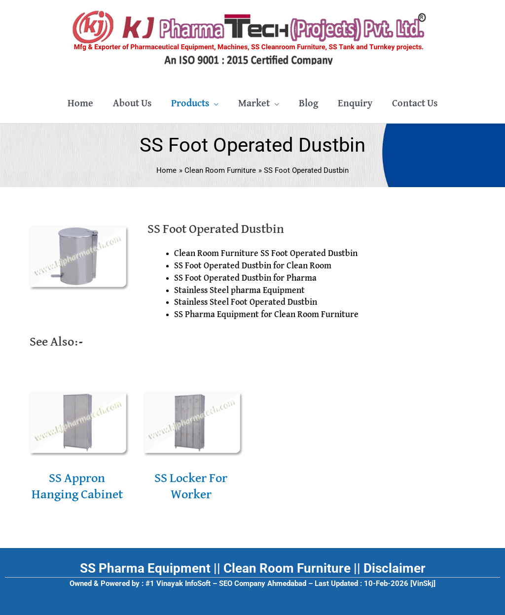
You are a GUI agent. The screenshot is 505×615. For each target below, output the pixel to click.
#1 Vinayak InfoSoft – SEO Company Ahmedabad (225, 583)
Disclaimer (394, 568)
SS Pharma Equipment (145, 568)
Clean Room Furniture (287, 568)
